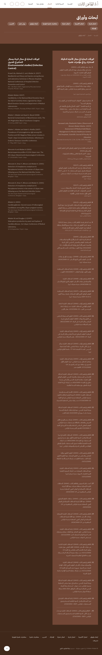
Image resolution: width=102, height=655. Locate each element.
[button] (5, 4)
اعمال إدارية (92, 24)
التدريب (11, 24)
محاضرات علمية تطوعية (50, 24)
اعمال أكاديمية (79, 24)
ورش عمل (22, 24)
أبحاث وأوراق (34, 24)
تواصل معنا (40, 4)
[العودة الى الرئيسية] (88, 4)
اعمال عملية (66, 24)
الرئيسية (70, 4)
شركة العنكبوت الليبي (65, 648)
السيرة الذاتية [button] (60, 4)
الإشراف (94, 28)
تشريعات (95, 641)
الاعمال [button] (50, 4)
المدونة (30, 4)
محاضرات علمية (34, 637)
